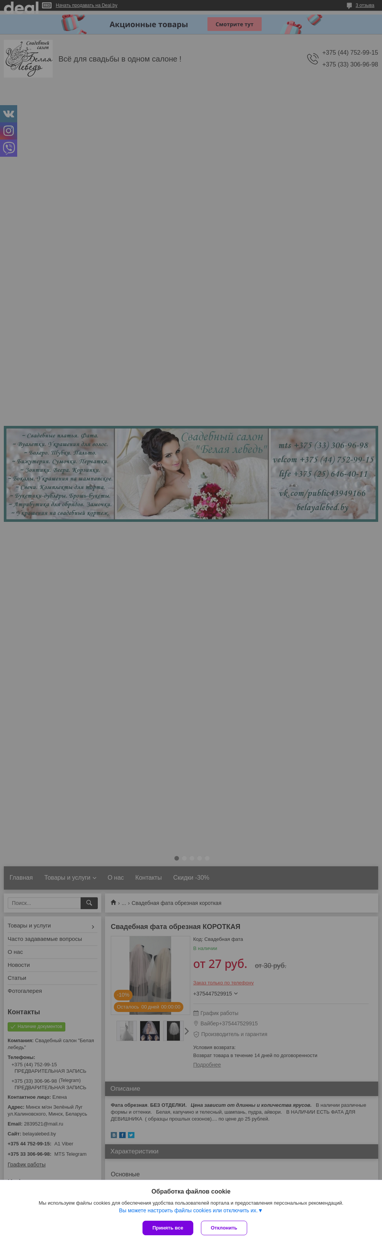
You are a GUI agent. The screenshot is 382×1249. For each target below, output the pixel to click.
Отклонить (224, 1228)
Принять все (167, 1228)
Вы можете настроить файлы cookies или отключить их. (188, 1210)
